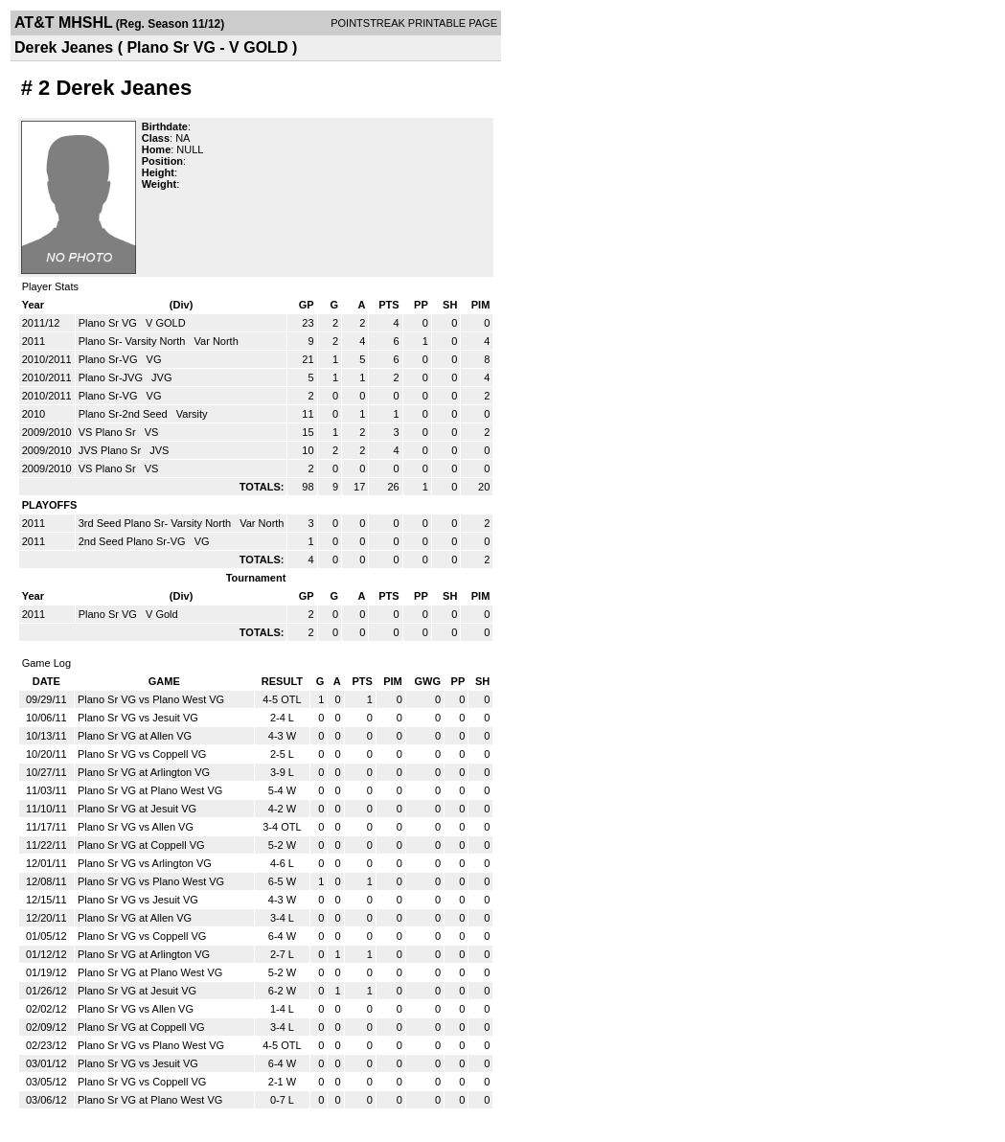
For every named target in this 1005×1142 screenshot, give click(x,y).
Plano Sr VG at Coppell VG (141, 845)
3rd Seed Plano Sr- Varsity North (156, 523)
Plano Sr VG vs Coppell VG (142, 754)
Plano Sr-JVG (112, 377)
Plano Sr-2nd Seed (125, 414)
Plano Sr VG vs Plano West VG (151, 699)
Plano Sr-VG (110, 359)
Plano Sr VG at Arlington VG (144, 772)
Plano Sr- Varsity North (134, 341)
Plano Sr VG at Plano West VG (150, 790)
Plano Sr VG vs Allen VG (136, 827)
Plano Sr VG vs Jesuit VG (138, 717)
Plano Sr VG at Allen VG (135, 736)
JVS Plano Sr (111, 450)
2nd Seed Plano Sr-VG (134, 541)
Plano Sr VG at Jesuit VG (137, 808)
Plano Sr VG (109, 323)
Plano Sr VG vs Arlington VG (145, 863)
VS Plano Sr (109, 432)
